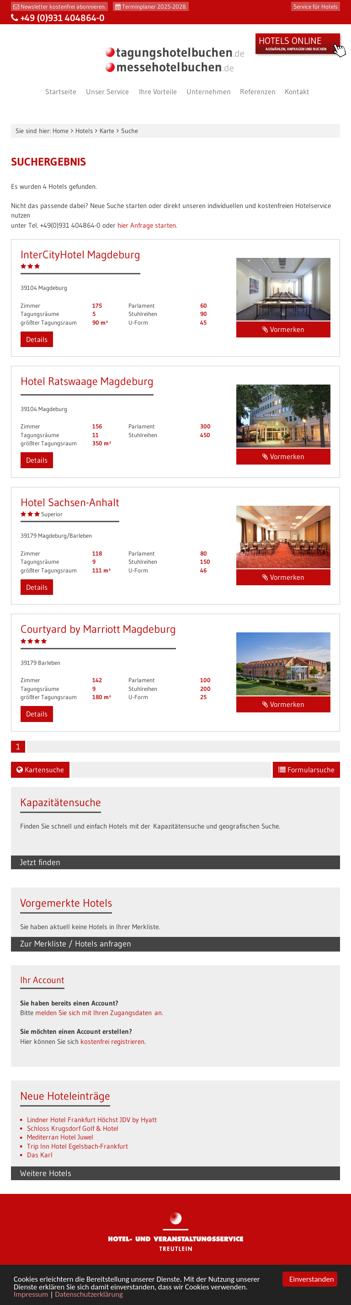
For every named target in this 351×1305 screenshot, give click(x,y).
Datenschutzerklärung (90, 1295)
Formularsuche (306, 769)
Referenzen (258, 91)
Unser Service (107, 91)
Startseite (60, 91)
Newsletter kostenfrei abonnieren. (63, 6)
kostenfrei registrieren (112, 1041)
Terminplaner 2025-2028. (154, 6)
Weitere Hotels (45, 1173)
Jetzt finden (40, 862)
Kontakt (297, 91)
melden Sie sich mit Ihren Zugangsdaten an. (99, 1012)
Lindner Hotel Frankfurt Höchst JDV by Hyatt (92, 1119)
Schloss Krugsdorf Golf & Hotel (72, 1128)
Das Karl (40, 1154)
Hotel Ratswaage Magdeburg (87, 381)
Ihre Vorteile (158, 91)
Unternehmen (208, 91)
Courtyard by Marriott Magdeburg (98, 629)
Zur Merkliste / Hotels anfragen (75, 944)
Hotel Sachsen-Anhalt (70, 502)
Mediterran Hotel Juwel (60, 1137)
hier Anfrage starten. (147, 225)
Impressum (31, 1295)
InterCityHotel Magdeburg (80, 254)
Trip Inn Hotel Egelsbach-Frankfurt (77, 1146)
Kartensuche (40, 769)
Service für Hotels (315, 6)
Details (37, 339)
